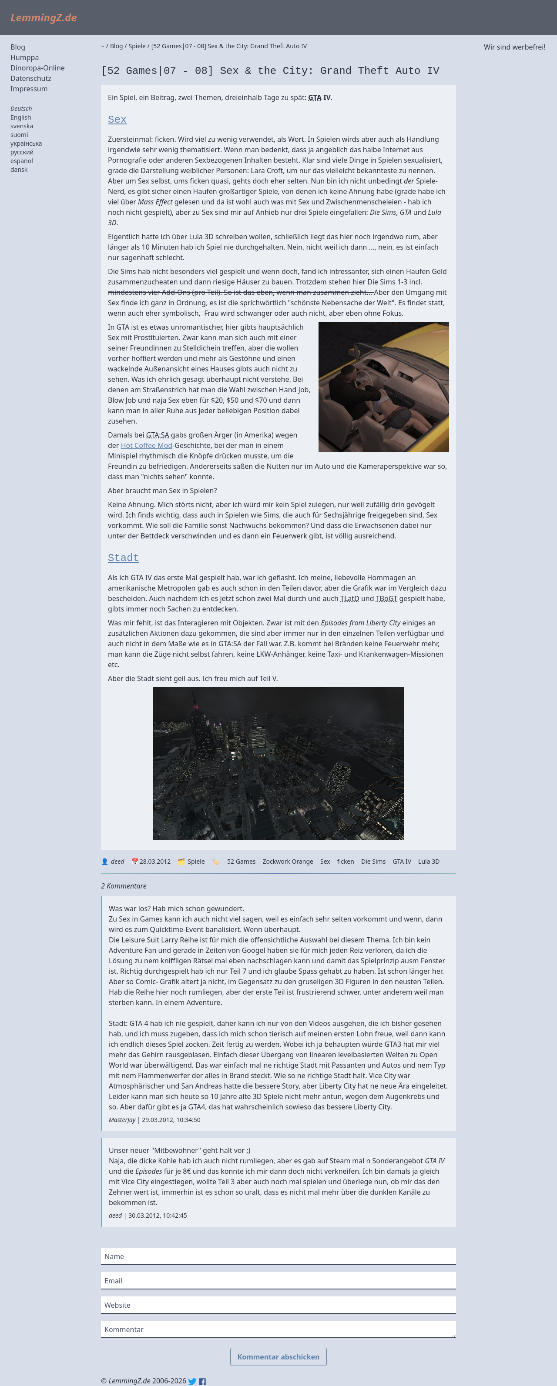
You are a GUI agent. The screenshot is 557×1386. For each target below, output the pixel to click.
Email (113, 1281)
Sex (117, 120)
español (21, 161)
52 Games (241, 861)
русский (22, 152)
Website (117, 1305)
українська (26, 143)
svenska (21, 126)
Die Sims (373, 861)
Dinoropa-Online (37, 68)
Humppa (24, 57)
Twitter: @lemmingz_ (192, 1381)
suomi (19, 134)
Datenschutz (30, 78)
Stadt (123, 558)
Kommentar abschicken (279, 1357)
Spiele (196, 861)
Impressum (29, 89)
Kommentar (124, 1329)
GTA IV (402, 861)
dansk (18, 169)
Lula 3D (429, 861)
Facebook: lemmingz (202, 1381)
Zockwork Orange (288, 861)
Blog (17, 47)
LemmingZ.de (43, 17)
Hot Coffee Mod (147, 445)
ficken (345, 861)
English (20, 117)
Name (114, 1256)
